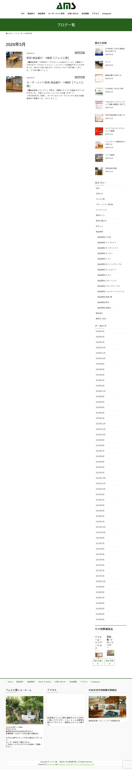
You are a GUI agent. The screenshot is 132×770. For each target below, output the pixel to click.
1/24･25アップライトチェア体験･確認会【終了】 (115, 103)
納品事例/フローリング (107, 280)
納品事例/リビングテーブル (109, 286)
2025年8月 (100, 363)
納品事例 (79, 53)
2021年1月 (100, 576)
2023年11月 (100, 429)
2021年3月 (100, 565)
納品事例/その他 (104, 237)
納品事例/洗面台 (104, 307)
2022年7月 (100, 499)
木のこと (99, 226)
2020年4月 (100, 614)
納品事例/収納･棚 (105, 297)
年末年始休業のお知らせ (115, 115)
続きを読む (97, 662)
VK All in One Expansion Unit (83, 764)
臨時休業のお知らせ (113, 75)
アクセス (84, 681)
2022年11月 (100, 483)
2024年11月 (100, 391)
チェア (108, 62)
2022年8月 (100, 494)
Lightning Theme (64, 764)
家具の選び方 (101, 220)
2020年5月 (100, 608)
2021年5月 (100, 554)
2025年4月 (100, 374)
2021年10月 (100, 532)
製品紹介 (99, 313)
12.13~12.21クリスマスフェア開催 (114, 129)
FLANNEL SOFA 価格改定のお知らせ (115, 49)
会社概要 (73, 681)
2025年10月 (100, 358)
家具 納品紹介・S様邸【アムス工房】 (48, 58)
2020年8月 (100, 592)
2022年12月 (100, 478)
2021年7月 (100, 543)
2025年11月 (100, 353)
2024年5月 (100, 402)
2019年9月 (100, 619)
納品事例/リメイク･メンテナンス (111, 291)
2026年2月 (100, 336)
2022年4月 (100, 510)
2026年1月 (100, 342)
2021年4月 (100, 559)
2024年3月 (100, 412)
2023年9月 (100, 440)
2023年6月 (100, 456)
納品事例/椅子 (103, 302)
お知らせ (99, 193)
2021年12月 (100, 527)
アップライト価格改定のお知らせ (115, 142)
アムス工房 (100, 199)
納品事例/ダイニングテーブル (110, 264)
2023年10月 (100, 434)
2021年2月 (100, 570)
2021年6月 (100, 548)
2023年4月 (100, 461)
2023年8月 (100, 445)
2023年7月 (100, 451)
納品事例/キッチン (105, 253)
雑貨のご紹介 (101, 318)
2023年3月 (100, 467)
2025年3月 (100, 380)
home (10, 681)
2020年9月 (100, 586)
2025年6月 (100, 369)
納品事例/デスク (104, 275)
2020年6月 (100, 603)
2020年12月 (100, 581)
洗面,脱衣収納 (111, 168)
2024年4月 (100, 407)
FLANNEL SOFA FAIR (114, 88)
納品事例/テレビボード (107, 269)
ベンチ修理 (109, 155)
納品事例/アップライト (107, 242)
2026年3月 (100, 331)
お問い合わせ (60, 681)
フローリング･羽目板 (104, 204)
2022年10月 (100, 489)
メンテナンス (101, 209)
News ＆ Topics (44, 681)
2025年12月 (100, 347)
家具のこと (100, 215)
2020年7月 (100, 597)
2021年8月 (100, 537)
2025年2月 (100, 385)
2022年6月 (100, 505)
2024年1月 (100, 418)
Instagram (95, 681)
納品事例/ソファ (104, 258)
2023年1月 (100, 472)
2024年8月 (100, 396)
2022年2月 (100, 516)
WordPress (50, 764)
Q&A (97, 188)
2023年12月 (100, 423)
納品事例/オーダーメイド (108, 248)
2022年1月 (100, 521)
